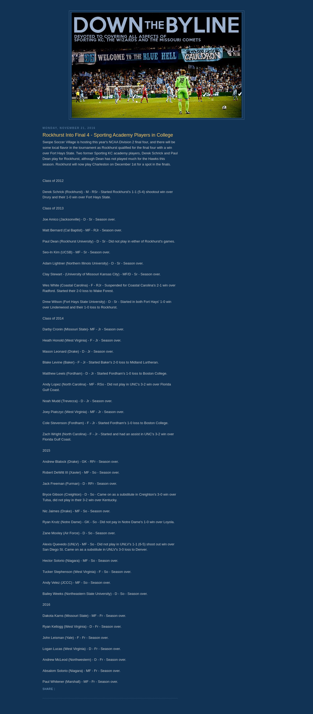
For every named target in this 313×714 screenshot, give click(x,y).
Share (48, 689)
